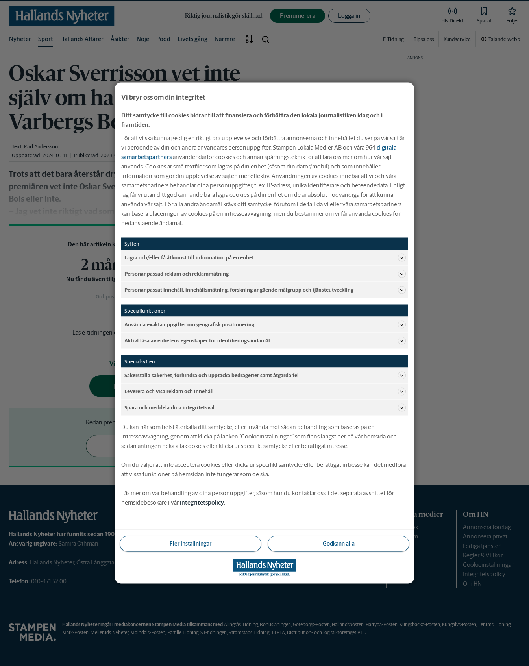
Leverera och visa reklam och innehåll (265, 392)
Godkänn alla (339, 543)
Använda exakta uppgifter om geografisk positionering (265, 325)
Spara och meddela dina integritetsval (265, 408)
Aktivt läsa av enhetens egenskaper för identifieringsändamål (265, 341)
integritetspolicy (202, 502)
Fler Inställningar (190, 543)
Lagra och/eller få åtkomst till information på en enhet (265, 258)
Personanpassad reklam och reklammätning (265, 274)
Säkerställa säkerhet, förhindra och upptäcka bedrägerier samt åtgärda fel (265, 375)
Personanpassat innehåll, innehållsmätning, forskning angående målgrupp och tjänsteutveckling (265, 290)
